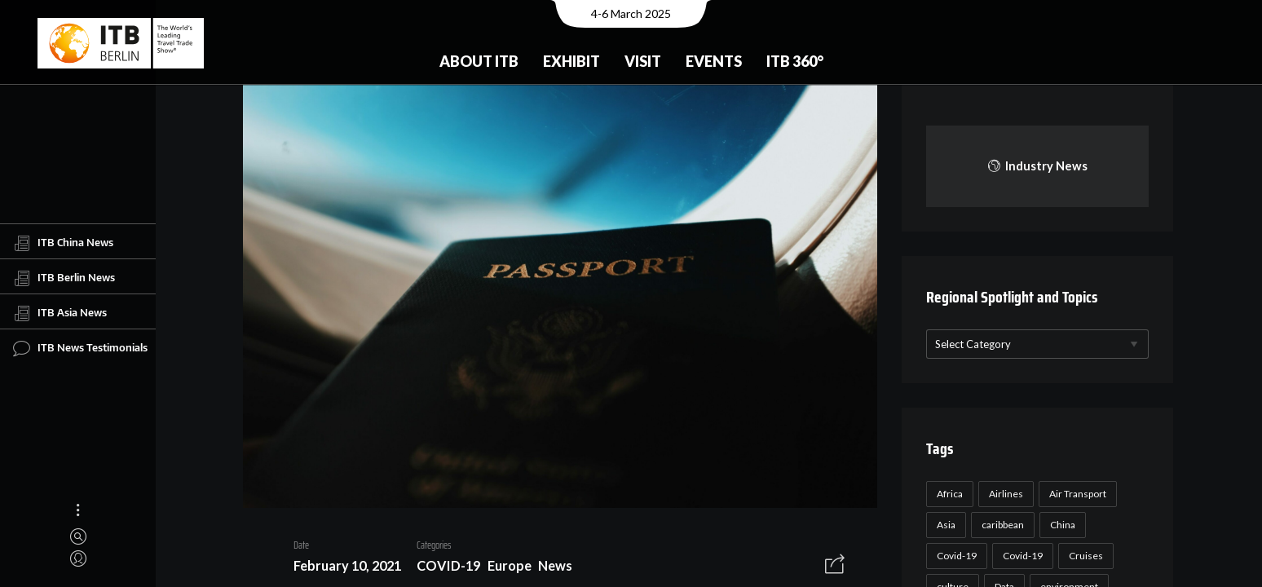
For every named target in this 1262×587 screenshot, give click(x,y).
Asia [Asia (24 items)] (943, 525)
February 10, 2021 (341, 568)
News (549, 568)
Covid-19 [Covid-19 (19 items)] (1020, 555)
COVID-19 (442, 568)
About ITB (478, 61)
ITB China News (63, 243)
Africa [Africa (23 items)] (947, 494)
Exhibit (571, 61)
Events (714, 61)
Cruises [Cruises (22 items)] (1083, 555)
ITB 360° (794, 61)
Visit (642, 61)
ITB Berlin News (64, 278)
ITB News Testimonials (80, 348)
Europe (503, 568)
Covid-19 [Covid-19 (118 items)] (954, 555)
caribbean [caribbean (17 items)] (1000, 525)
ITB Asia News (60, 313)
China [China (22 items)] (1060, 525)
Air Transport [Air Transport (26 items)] (1075, 494)
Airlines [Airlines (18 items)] (1003, 494)
